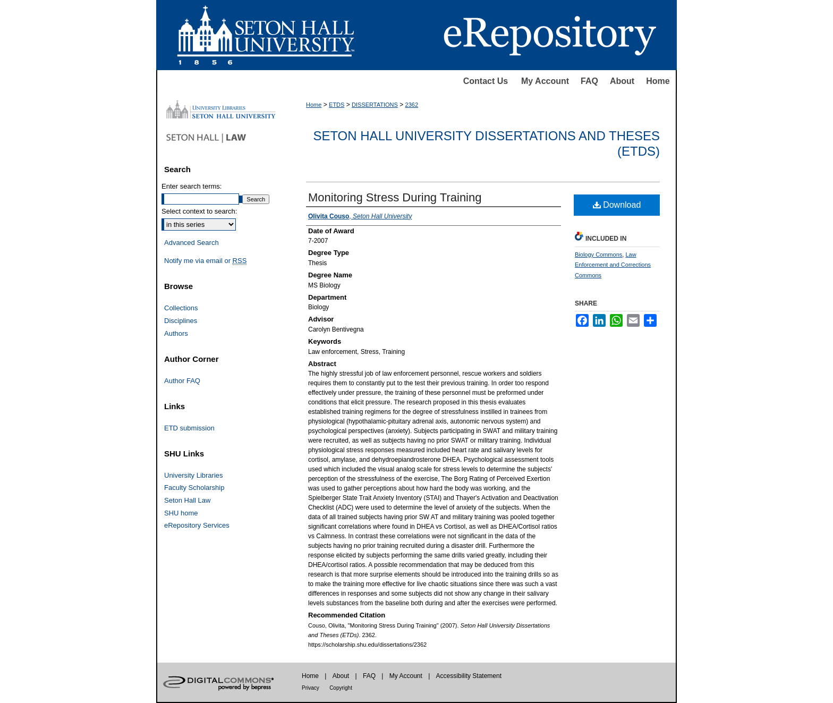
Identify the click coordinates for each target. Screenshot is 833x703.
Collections (181, 308)
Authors (176, 333)
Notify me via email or (205, 261)
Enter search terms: (192, 186)
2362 (411, 104)
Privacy (310, 688)
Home (657, 81)
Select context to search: (199, 211)
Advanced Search (191, 243)
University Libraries (193, 475)
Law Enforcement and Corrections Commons (613, 265)
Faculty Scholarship (194, 488)
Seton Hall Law (187, 500)
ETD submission (189, 428)
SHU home (181, 513)
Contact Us (485, 81)
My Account (545, 81)
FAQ (589, 81)
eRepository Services (197, 525)
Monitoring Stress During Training (394, 197)
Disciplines (180, 321)
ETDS (336, 104)
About (622, 81)
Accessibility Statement (469, 676)
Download (617, 204)
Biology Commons (598, 254)
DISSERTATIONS (375, 104)
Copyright (340, 688)
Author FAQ (182, 381)
